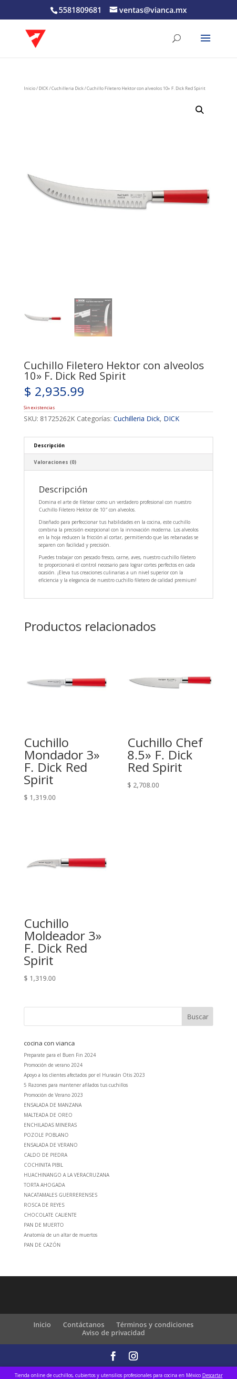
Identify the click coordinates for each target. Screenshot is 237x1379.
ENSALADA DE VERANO (51, 1145)
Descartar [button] (212, 1375)
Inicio (29, 88)
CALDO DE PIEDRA (45, 1155)
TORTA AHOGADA (44, 1185)
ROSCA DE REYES (44, 1205)
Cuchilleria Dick (67, 88)
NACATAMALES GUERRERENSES (60, 1195)
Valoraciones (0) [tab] (55, 462)
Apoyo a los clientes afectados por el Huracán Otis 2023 (84, 1075)
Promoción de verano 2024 (53, 1065)
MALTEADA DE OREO (48, 1115)
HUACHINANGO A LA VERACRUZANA (66, 1175)
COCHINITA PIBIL (43, 1165)
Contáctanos (83, 1324)
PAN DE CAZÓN (42, 1244)
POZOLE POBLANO (46, 1135)
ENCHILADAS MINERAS (50, 1125)
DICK (43, 88)
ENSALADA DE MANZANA (53, 1105)
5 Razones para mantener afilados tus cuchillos (76, 1085)
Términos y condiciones (155, 1324)
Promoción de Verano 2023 (53, 1095)
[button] (199, 109)
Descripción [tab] (49, 445)
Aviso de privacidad (113, 1332)
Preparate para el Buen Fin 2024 (60, 1055)
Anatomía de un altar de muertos (60, 1234)
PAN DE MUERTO (44, 1224)
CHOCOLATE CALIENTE (50, 1215)
